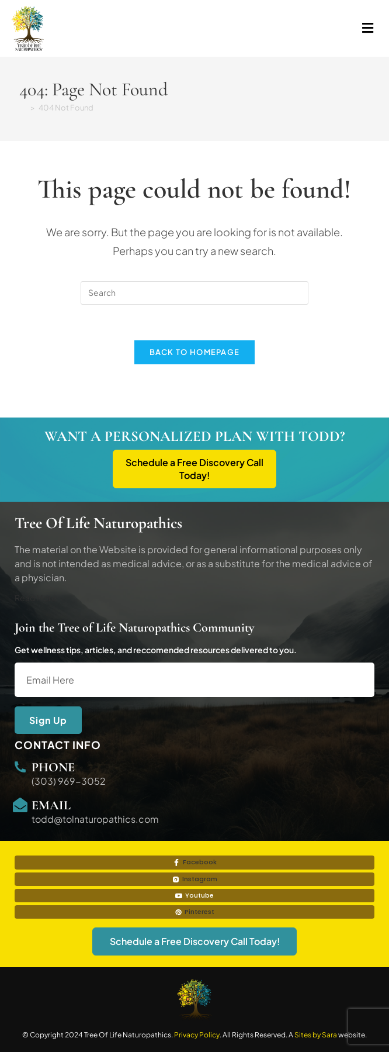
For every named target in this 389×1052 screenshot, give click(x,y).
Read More (36, 597)
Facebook (195, 862)
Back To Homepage (195, 352)
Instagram (194, 879)
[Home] (23, 107)
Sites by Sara (315, 1034)
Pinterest (194, 911)
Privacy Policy (197, 1034)
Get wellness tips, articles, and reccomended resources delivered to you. (156, 649)
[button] (285, 28)
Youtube (194, 895)
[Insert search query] (194, 293)
